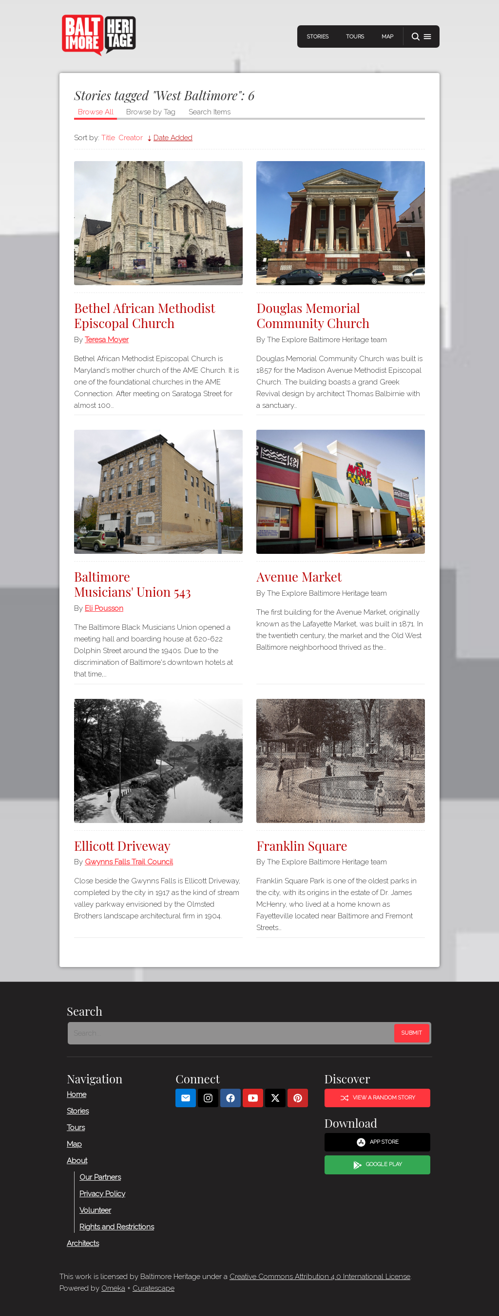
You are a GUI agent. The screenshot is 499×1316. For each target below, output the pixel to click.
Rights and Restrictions (116, 1226)
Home (76, 1094)
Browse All (96, 112)
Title (108, 137)
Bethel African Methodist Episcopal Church (144, 315)
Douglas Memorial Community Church (312, 315)
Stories (317, 37)
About (77, 1160)
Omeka (113, 1288)
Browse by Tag (150, 112)
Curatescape (153, 1288)
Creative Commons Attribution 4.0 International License (320, 1276)
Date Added (173, 137)
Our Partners (100, 1176)
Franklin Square (301, 845)
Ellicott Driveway (122, 845)
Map (387, 37)
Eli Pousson (104, 608)
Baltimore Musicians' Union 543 (132, 584)
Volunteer (95, 1210)
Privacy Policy (102, 1193)
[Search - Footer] (232, 1033)
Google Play (378, 1165)
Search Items (209, 112)
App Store (377, 1142)
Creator (130, 137)
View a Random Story (378, 1098)
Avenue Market (299, 576)
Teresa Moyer (107, 339)
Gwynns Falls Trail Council (129, 862)
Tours (355, 37)
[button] (421, 36)
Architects (83, 1243)
